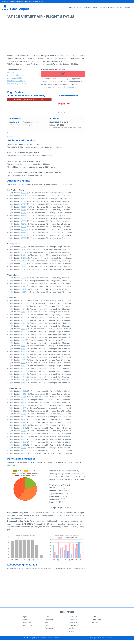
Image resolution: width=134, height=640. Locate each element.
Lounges (72, 631)
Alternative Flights (14, 78)
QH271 (23, 261)
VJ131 (23, 320)
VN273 (23, 451)
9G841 (23, 210)
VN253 (23, 434)
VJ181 (23, 366)
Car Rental (111, 7)
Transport (49, 620)
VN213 (23, 402)
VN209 (23, 397)
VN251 (23, 431)
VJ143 (23, 334)
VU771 (23, 281)
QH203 (23, 249)
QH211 (23, 252)
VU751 (23, 278)
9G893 (23, 235)
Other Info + (128, 7)
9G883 (23, 230)
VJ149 (23, 343)
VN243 (23, 419)
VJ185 (23, 368)
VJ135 (23, 326)
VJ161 (23, 354)
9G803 (23, 193)
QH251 (23, 255)
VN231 (23, 417)
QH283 (23, 269)
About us (56, 638)
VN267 (23, 448)
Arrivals (25, 620)
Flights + (72, 7)
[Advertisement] (67, 37)
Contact (50, 638)
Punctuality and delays (16, 81)
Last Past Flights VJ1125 (16, 84)
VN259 (23, 439)
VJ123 (23, 309)
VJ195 (23, 377)
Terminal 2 (73, 622)
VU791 (23, 292)
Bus (46, 622)
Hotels (95, 7)
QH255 (23, 258)
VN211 (23, 400)
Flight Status (12, 72)
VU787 (23, 289)
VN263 (23, 442)
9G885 (23, 232)
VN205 (23, 391)
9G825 (23, 204)
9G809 (23, 198)
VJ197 (23, 380)
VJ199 (23, 383)
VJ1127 (23, 300)
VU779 (23, 286)
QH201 (23, 247)
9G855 (23, 215)
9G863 (23, 218)
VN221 (23, 414)
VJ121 (23, 306)
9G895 (23, 238)
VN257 (23, 436)
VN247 (23, 425)
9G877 (23, 227)
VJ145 (23, 337)
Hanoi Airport (19, 8)
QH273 (23, 264)
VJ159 (23, 351)
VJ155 (23, 349)
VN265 (23, 445)
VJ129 (23, 317)
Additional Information (16, 75)
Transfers (49, 628)
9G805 (23, 196)
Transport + (103, 7)
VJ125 (23, 312)
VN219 (23, 411)
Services (72, 628)
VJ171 (23, 360)
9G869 (23, 221)
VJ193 (23, 374)
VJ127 (23, 315)
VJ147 (23, 340)
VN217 (23, 408)
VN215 (23, 405)
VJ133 (23, 323)
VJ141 (23, 332)
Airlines (79, 7)
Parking (119, 7)
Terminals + (87, 7)
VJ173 (23, 363)
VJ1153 (23, 303)
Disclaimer (43, 638)
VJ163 (23, 357)
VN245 (23, 422)
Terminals (73, 617)
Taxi (47, 625)
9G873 (23, 224)
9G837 (23, 207)
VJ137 (23, 329)
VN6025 (24, 453)
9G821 (23, 201)
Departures (26, 622)
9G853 (23, 213)
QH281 (23, 266)
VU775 (23, 283)
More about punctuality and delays (61, 87)
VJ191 (23, 371)
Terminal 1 (73, 620)
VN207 (23, 394)
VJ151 (23, 346)
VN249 (23, 428)
